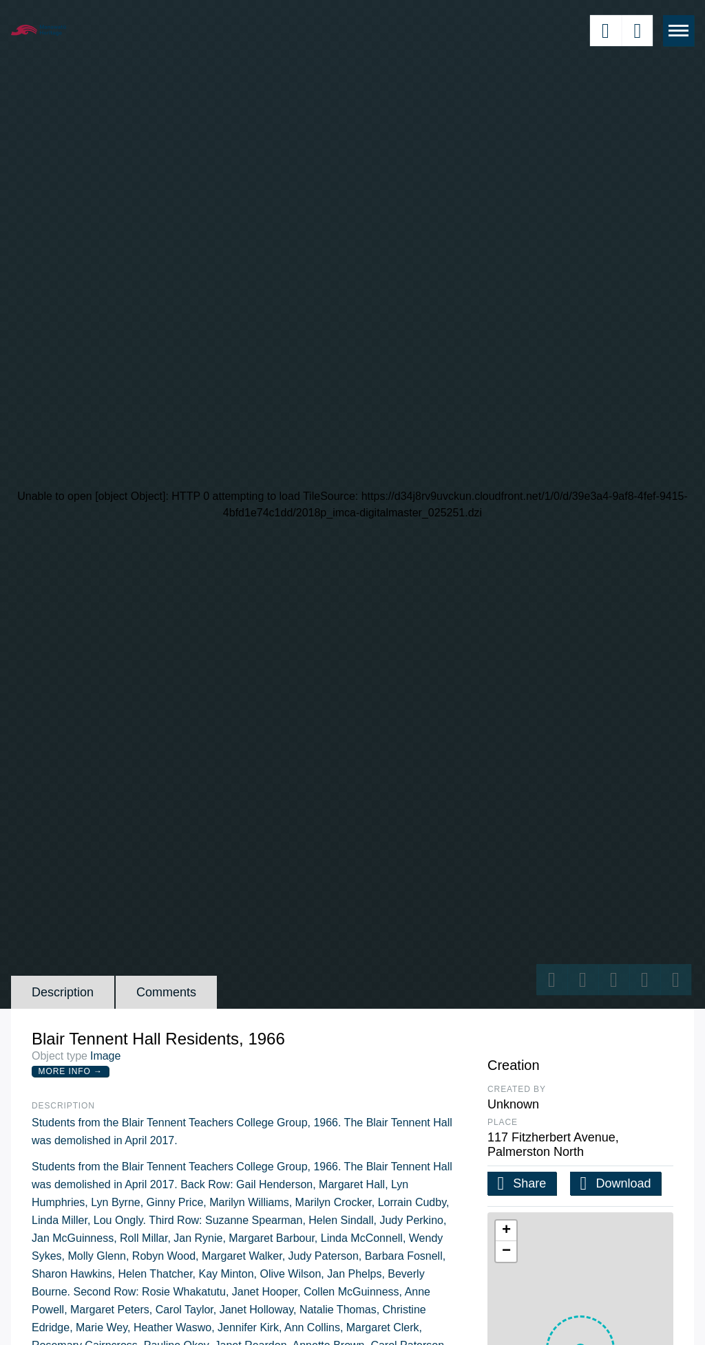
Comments (166, 992)
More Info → (71, 1071)
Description (63, 992)
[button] (506, 1231)
